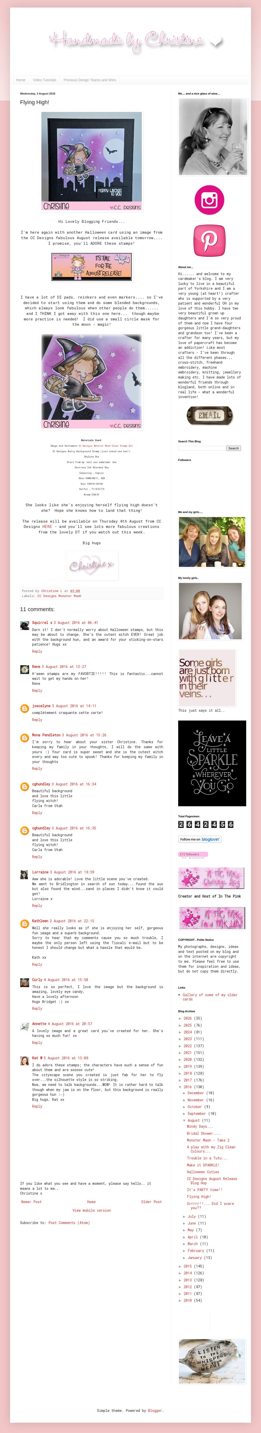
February (197, 1250)
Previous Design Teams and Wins (90, 80)
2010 (189, 1300)
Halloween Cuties (203, 1171)
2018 (189, 1073)
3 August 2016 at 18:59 (72, 872)
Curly (37, 979)
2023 (189, 1038)
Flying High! (199, 1196)
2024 (189, 1032)
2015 (189, 1266)
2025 (189, 1025)
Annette (39, 1023)
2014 (189, 1273)
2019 (189, 1066)
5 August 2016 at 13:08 (66, 1058)
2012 (189, 1286)
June (193, 1223)
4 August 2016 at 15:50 (66, 979)
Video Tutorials (44, 80)
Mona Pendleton (46, 735)
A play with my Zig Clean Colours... (211, 1149)
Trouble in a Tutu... (207, 1158)
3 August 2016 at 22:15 (72, 920)
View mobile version (92, 1210)
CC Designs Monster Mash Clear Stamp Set (106, 445)
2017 (189, 1080)
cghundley (41, 784)
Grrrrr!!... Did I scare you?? (210, 1205)
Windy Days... (200, 1126)
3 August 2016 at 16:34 (74, 784)
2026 (189, 1018)
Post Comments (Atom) (69, 1222)
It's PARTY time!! (205, 1189)
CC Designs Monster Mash (59, 596)
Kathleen (40, 920)
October (196, 1106)
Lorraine (40, 872)
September (198, 1113)
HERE (47, 526)
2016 (189, 1086)
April (194, 1237)
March (194, 1243)
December (197, 1092)
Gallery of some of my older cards (210, 996)
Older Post (151, 1201)
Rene (36, 666)
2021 (189, 1052)
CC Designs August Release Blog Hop (212, 1180)
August (195, 1120)
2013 (189, 1280)
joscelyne (41, 705)
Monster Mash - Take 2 (208, 1140)
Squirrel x (42, 622)
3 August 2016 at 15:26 (84, 735)
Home (20, 80)
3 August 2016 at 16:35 (74, 828)
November (197, 1100)
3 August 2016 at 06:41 (76, 622)
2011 (189, 1293)
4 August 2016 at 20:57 (70, 1023)
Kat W (37, 1058)
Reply (37, 651)
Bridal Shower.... (204, 1133)
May (192, 1230)
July (193, 1216)
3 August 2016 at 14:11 (74, 705)
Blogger (155, 1410)
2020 (189, 1059)
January (196, 1257)
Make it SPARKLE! (203, 1165)
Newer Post (31, 1201)
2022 (189, 1045)
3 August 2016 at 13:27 (64, 666)
